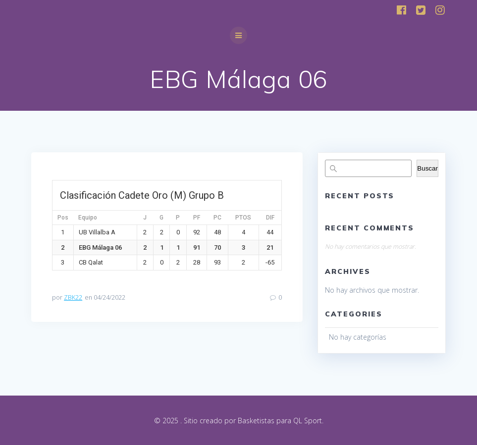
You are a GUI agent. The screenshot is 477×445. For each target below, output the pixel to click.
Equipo (87, 217)
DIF (270, 217)
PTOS (243, 217)
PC (217, 217)
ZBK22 (73, 297)
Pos (62, 217)
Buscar (427, 168)
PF (196, 217)
